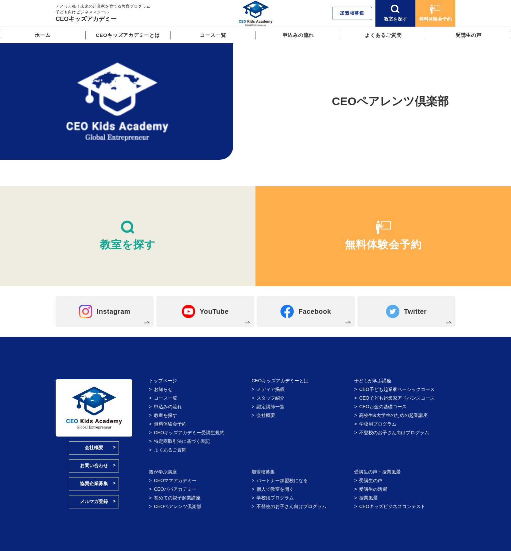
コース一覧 (213, 35)
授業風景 (368, 497)
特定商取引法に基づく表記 (182, 441)
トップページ (163, 380)
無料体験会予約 (435, 13)
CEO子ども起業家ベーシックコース (396, 389)
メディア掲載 (270, 389)
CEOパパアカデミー (175, 489)
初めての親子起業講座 (177, 497)
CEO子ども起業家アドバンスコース (396, 398)
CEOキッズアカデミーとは (128, 35)
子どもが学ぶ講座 (372, 380)
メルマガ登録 (94, 501)
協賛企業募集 (94, 483)
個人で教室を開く (275, 489)
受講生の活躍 (373, 489)
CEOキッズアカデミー (86, 19)
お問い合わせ (94, 465)
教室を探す (395, 13)
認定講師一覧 (270, 406)
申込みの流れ (298, 35)
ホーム (42, 35)
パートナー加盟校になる (282, 480)
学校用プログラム (377, 424)
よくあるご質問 (383, 35)
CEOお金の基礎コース (382, 406)
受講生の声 (468, 35)
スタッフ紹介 (270, 398)
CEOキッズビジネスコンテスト (392, 506)
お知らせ (163, 389)
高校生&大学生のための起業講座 (393, 415)
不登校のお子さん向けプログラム (394, 432)
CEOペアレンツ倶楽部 (177, 506)
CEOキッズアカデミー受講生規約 (189, 432)
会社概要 (94, 447)
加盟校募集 (352, 13)
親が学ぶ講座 (163, 471)
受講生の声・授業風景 (377, 471)
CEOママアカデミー (175, 480)
